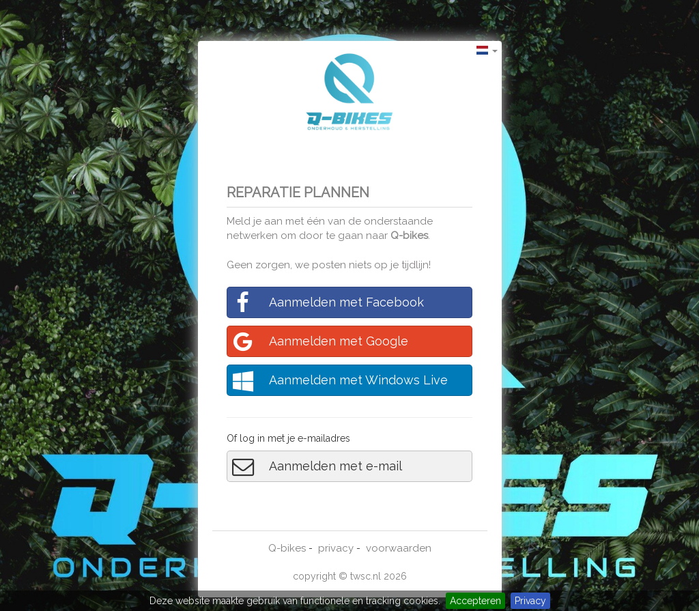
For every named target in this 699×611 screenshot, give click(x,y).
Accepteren (475, 600)
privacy (336, 548)
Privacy (530, 600)
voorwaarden (398, 548)
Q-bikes (409, 235)
